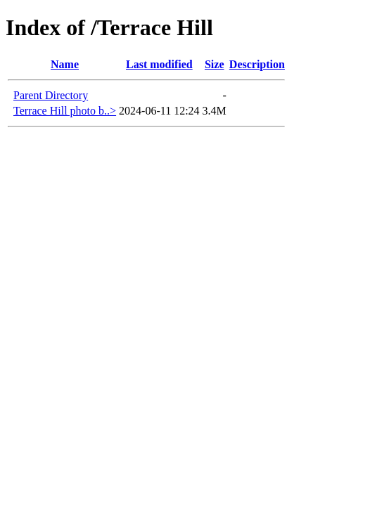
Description (257, 64)
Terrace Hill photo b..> (64, 111)
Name (65, 64)
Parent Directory (50, 95)
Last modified (159, 64)
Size (214, 64)
